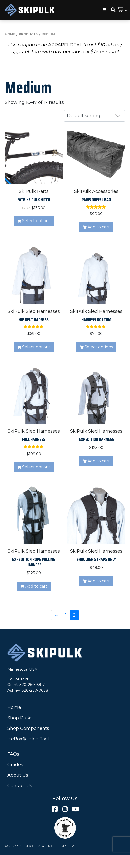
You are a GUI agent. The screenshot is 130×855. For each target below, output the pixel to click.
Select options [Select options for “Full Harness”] (36, 467)
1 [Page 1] (66, 615)
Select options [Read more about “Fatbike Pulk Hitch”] (36, 220)
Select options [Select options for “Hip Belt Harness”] (36, 347)
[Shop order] (94, 116)
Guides (15, 764)
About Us (17, 775)
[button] (104, 9)
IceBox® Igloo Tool (28, 739)
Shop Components (28, 728)
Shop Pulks (20, 718)
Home (14, 707)
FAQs (13, 754)
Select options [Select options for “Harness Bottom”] (99, 347)
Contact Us (19, 785)
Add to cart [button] (98, 227)
